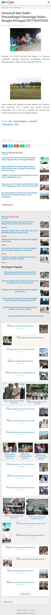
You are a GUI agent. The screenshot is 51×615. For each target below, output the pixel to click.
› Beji (6, 7)
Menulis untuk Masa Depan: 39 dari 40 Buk (20, 421)
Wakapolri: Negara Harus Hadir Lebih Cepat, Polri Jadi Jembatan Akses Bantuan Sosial (19, 232)
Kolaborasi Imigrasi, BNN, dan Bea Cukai (20, 476)
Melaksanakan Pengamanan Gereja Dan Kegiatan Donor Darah (19, 240)
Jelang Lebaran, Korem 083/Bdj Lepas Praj (14, 402)
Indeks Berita (25, 594)
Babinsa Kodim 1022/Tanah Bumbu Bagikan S (41, 457)
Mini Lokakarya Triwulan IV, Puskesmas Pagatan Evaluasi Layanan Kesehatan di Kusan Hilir (19, 249)
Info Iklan (32, 610)
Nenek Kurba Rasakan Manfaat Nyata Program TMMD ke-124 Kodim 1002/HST (18, 258)
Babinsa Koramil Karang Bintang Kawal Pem (9, 456)
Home (3, 7)
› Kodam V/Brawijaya (14, 7)
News (16, 124)
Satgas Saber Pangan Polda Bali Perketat (20, 361)
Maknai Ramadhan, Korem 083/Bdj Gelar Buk (20, 373)
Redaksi (19, 610)
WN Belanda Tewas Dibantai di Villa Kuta (20, 326)
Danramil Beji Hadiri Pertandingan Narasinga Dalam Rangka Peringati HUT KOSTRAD (25, 16)
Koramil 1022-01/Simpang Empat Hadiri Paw (25, 456)
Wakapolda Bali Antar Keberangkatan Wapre (30, 535)
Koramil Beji (33, 121)
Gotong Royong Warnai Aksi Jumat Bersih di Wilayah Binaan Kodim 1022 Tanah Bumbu (17, 223)
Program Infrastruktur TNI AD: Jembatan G (20, 464)
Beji (10, 121)
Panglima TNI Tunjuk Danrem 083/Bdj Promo (20, 547)
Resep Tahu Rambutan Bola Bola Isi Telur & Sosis (25, 316)
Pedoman (25, 610)
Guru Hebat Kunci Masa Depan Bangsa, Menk (30, 523)
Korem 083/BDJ (7, 124)
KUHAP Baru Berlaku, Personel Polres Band (20, 582)
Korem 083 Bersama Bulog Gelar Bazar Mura (20, 432)
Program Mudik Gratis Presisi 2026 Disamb (20, 409)
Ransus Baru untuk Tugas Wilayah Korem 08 (37, 518)
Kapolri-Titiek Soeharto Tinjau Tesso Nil (37, 403)
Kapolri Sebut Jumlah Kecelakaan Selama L (30, 338)
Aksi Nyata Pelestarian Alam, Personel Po (20, 571)
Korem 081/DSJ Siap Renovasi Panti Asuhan (20, 488)
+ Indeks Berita (8, 602)
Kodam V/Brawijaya (20, 121)
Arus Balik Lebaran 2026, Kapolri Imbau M (20, 349)
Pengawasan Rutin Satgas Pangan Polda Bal (31, 559)
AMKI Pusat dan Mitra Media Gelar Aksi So (14, 517)
